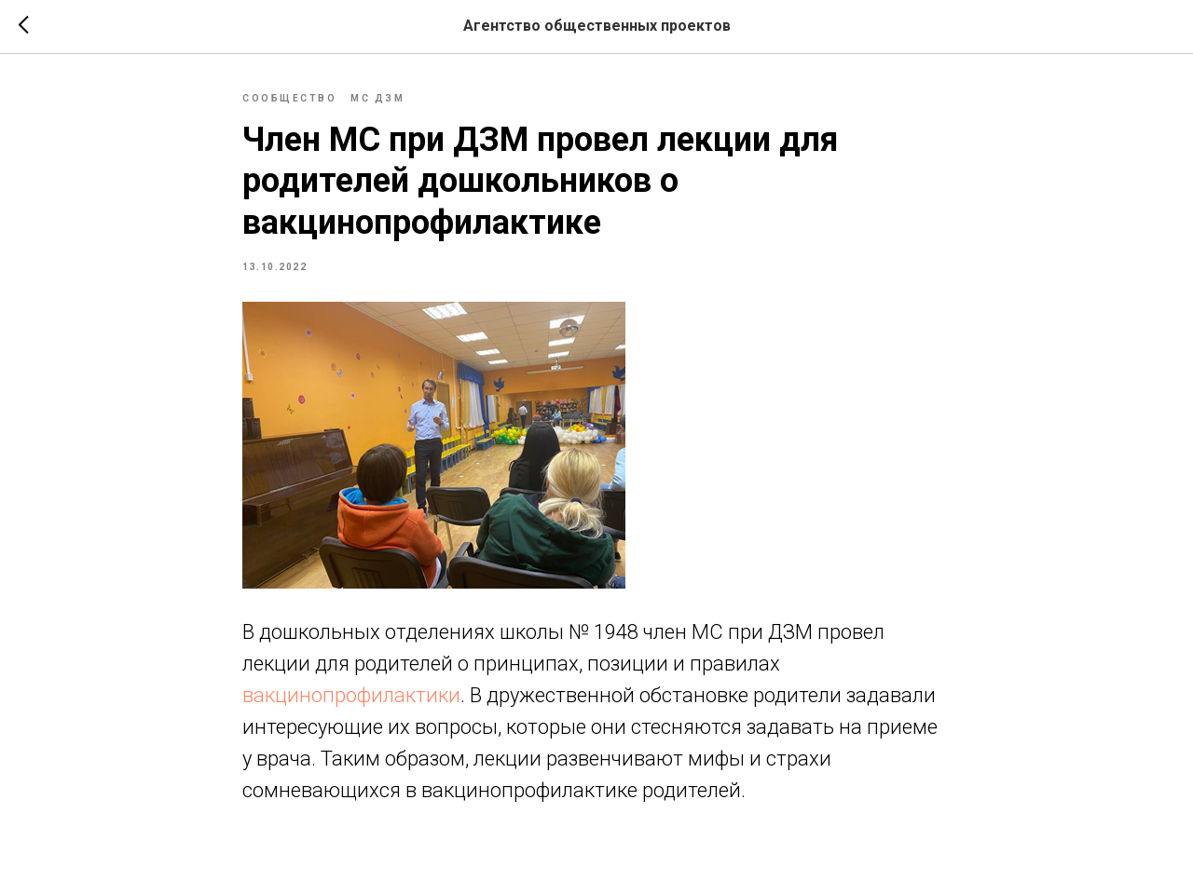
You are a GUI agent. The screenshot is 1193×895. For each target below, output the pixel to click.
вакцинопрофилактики (351, 695)
